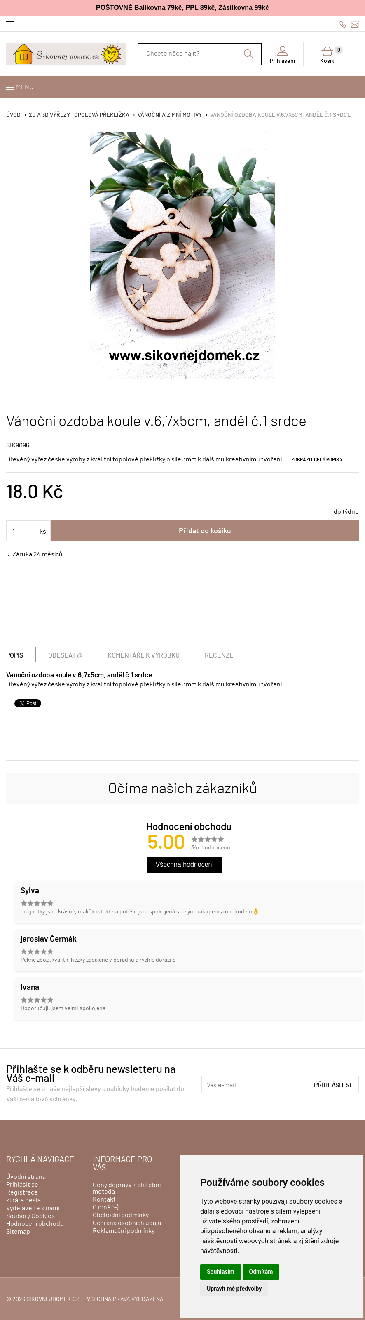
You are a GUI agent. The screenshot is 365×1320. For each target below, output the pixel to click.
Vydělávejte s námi (33, 1208)
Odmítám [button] (261, 1271)
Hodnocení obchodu (35, 1224)
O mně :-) (105, 1207)
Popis (14, 655)
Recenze (219, 655)
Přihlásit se (333, 1085)
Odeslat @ (65, 655)
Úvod (13, 115)
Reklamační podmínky (123, 1231)
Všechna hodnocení (185, 864)
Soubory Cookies (30, 1216)
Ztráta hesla (23, 1200)
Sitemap (18, 1231)
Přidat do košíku (205, 531)
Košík (331, 55)
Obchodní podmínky (121, 1215)
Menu (24, 87)
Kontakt (104, 1199)
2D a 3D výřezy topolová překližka (79, 115)
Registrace (22, 1192)
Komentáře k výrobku (144, 655)
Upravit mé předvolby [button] (234, 1288)
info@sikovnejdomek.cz (355, 24)
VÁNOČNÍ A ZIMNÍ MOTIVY (170, 115)
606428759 (342, 24)
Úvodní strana (26, 1176)
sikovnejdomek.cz (53, 1299)
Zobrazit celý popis (315, 459)
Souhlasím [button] (220, 1271)
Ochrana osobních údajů (127, 1223)
